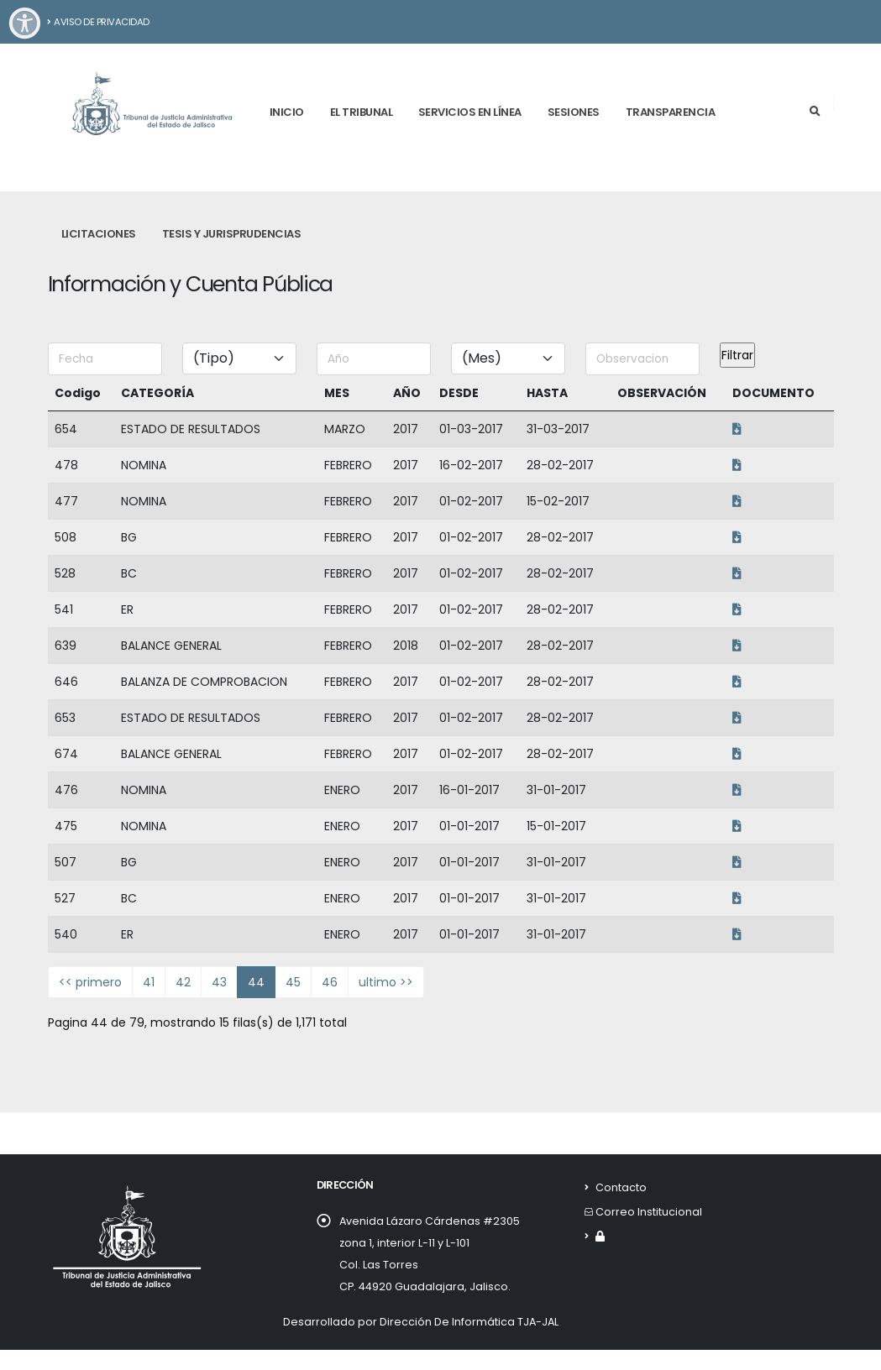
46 (330, 982)
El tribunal (361, 112)
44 (256, 982)
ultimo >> (386, 982)
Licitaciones (98, 234)
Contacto (621, 1187)
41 (149, 982)
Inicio (287, 112)
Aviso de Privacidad (98, 22)
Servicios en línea (470, 112)
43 (219, 982)
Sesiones (574, 112)
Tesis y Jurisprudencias (232, 234)
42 (183, 982)
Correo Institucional (648, 1212)
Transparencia (671, 112)
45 (293, 982)
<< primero (90, 982)
